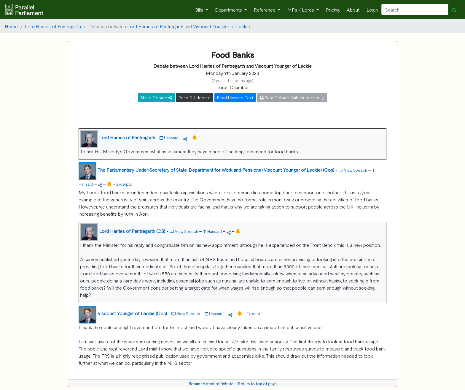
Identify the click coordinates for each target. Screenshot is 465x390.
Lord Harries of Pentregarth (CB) (132, 231)
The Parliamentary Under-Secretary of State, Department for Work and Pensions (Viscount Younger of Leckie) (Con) (216, 169)
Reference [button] (265, 9)
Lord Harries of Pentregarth (53, 26)
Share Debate (156, 97)
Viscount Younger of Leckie (221, 26)
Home (11, 26)
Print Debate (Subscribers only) (292, 97)
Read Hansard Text (235, 97)
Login (372, 9)
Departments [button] (229, 9)
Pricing (333, 9)
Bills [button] (199, 9)
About (353, 9)
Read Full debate (195, 97)
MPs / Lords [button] (301, 9)
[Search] (414, 9)
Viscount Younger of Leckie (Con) (132, 313)
